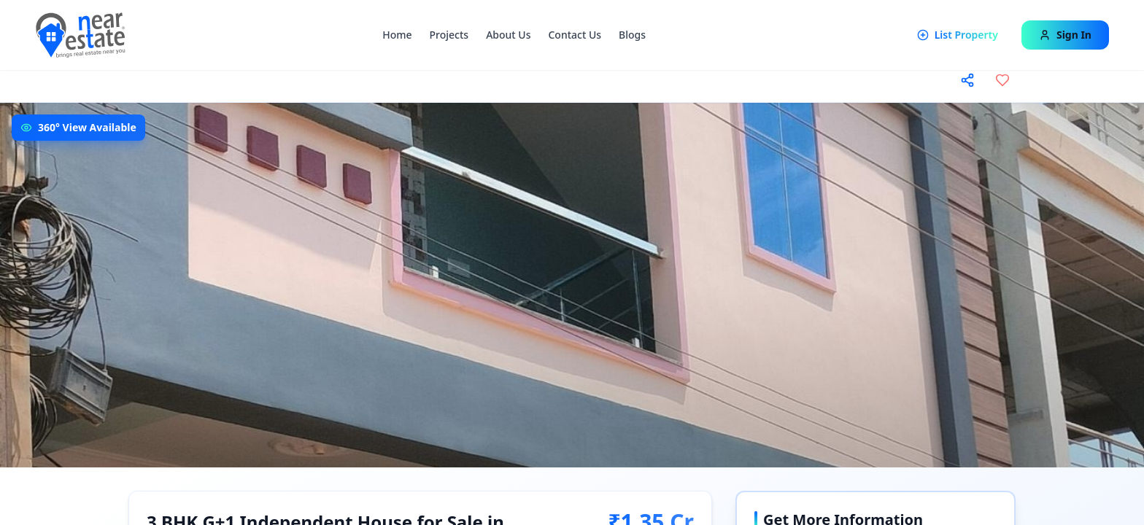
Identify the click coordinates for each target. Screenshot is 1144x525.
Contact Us (574, 35)
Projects (449, 35)
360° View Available (87, 127)
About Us (508, 35)
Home (396, 35)
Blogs (632, 35)
